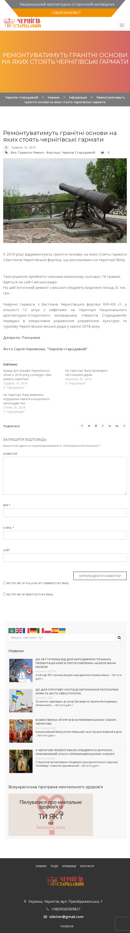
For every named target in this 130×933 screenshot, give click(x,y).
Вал (13, 152)
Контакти (87, 866)
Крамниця (69, 866)
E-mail (8, 528)
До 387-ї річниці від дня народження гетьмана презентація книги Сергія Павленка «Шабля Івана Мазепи (76, 663)
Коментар (10, 454)
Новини (41, 866)
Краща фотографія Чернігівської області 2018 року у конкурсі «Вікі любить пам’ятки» (27, 374)
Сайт (6, 550)
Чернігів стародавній (78, 152)
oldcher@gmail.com (66, 916)
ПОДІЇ (54, 866)
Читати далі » (64, 705)
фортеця (53, 152)
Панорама (31, 337)
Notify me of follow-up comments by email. (38, 583)
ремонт (39, 152)
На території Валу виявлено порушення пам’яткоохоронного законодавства (26, 399)
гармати (24, 152)
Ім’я (7, 505)
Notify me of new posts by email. (30, 594)
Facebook (67, 926)
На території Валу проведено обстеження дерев (86, 372)
